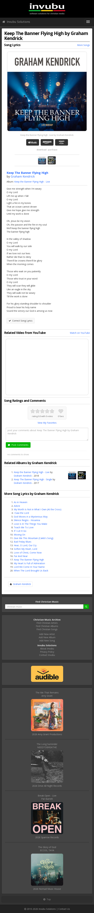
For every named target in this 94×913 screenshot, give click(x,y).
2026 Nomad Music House (47, 888)
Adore (17, 505)
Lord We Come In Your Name (29, 566)
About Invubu (47, 648)
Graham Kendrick (23, 176)
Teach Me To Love (24, 527)
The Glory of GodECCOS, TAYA (47, 849)
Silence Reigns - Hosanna (27, 520)
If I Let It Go (20, 530)
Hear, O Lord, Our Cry (25, 545)
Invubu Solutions (16, 22)
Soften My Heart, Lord (25, 548)
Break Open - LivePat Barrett (47, 797)
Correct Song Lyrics (20, 320)
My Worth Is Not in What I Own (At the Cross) (37, 509)
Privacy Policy (47, 651)
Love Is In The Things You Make (30, 523)
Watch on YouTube (80, 332)
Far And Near (21, 556)
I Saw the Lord (21, 512)
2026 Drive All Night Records (47, 785)
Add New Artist (47, 634)
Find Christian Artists (47, 622)
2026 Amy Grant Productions (47, 734)
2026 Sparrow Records (47, 837)
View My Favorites (47, 422)
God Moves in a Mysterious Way (31, 516)
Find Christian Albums (47, 626)
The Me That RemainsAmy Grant (47, 694)
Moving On (19, 534)
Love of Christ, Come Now (28, 552)
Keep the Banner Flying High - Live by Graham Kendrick (47, 135)
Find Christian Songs (47, 629)
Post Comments (18, 444)
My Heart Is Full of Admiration (29, 563)
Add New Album (47, 637)
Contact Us (64, 908)
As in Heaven (20, 502)
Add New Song (47, 640)
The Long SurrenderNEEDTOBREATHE (47, 746)
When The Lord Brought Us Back (31, 570)
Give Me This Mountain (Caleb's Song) (33, 538)
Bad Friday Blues (22, 541)
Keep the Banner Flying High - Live (32, 181)
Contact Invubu (47, 654)
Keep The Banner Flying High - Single (33, 479)
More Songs (83, 45)
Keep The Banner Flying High (29, 559)
